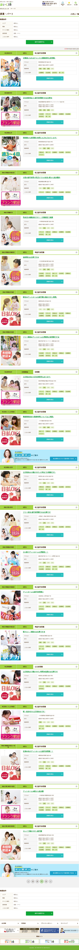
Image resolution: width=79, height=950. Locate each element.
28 (32, 881)
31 (46, 881)
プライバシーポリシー (46, 923)
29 (37, 881)
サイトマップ (64, 923)
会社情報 (4, 923)
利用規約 (23, 923)
